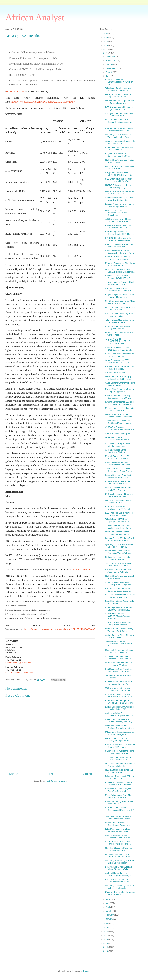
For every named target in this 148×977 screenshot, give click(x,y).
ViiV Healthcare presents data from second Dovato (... (118, 682)
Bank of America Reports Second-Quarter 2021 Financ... (120, 745)
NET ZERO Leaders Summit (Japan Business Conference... (120, 270)
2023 (105, 45)
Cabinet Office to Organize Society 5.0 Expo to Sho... (118, 739)
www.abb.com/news (82, 569)
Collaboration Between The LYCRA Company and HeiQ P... (120, 720)
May (108, 903)
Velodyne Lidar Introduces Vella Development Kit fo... (119, 114)
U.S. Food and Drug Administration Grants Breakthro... (116, 212)
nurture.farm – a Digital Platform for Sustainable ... (119, 636)
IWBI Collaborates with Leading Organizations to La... (119, 108)
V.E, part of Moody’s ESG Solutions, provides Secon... (118, 173)
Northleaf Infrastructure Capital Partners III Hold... (118, 501)
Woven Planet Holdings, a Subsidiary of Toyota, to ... (117, 823)
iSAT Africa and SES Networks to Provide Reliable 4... (119, 764)
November (111, 60)
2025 (105, 37)
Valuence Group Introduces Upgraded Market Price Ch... (119, 657)
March (109, 911)
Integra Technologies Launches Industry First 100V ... (119, 802)
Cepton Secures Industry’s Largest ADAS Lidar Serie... (118, 855)
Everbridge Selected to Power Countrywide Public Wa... (118, 608)
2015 (105, 943)
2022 (105, 49)
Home (50, 774)
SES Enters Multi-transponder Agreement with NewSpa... (118, 180)
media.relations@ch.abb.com (18, 662)
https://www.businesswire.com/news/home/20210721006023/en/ (43, 101)
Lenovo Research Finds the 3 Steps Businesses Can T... (118, 476)
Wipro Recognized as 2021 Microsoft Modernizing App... (119, 361)
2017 (105, 935)
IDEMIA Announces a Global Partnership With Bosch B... (118, 830)
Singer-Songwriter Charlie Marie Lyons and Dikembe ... (119, 295)
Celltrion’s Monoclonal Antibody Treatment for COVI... (119, 630)
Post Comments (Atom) (56, 781)
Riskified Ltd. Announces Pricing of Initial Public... (119, 161)
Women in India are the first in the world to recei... (120, 333)
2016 (105, 939)
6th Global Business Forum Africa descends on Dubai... (120, 302)
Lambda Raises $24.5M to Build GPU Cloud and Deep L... (119, 539)
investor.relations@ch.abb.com (19, 673)
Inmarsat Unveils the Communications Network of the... (119, 81)
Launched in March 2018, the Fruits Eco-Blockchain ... (118, 790)
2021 (105, 53)
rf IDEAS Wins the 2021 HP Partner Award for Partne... (118, 842)
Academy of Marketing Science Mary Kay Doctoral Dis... (119, 198)
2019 (105, 927)
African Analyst (34, 17)
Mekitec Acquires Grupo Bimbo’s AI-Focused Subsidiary (119, 102)
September (111, 68)
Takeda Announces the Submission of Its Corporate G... (118, 643)
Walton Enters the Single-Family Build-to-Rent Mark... (119, 192)
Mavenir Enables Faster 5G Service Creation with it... (117, 457)
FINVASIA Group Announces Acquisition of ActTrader (118, 570)
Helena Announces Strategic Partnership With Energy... (118, 533)
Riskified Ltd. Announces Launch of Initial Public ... (119, 577)
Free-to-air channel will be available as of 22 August (117, 507)
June (108, 899)
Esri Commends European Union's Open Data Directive (119, 701)
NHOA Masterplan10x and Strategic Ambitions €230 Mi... (119, 415)
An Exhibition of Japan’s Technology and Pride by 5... (119, 874)
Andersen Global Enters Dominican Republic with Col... (120, 714)
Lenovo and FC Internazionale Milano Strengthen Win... (118, 868)
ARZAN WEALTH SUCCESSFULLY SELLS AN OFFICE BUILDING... (119, 341)
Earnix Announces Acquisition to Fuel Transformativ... (119, 355)
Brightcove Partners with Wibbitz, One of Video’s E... (120, 777)
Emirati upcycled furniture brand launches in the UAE (119, 708)
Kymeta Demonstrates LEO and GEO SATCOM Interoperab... (119, 403)
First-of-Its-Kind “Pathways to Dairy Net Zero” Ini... (118, 327)
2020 (105, 923)
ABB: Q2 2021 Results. (115, 373)
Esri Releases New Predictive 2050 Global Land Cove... (118, 670)
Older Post (87, 774)
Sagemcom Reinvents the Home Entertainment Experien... (119, 752)
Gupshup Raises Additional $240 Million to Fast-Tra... (119, 167)
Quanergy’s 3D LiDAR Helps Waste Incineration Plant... (118, 136)
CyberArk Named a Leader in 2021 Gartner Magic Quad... (118, 348)
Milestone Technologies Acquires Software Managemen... (119, 733)
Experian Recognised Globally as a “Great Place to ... (120, 264)
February (110, 915)
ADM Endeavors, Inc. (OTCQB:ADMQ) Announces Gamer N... (119, 616)
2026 (105, 33)
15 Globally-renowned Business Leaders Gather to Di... (119, 495)
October (109, 64)
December (111, 56)
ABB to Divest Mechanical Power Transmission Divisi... (119, 321)
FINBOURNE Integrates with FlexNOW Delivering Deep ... (119, 239)
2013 (105, 951)
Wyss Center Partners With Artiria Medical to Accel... (120, 384)
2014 (105, 947)
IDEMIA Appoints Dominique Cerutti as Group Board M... (118, 589)
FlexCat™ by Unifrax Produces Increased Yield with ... (119, 245)
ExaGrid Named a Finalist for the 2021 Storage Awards (119, 205)
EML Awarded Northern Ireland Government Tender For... (119, 129)
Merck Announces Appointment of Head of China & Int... (120, 409)
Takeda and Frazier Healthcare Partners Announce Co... (119, 89)
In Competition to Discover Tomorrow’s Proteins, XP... (118, 880)
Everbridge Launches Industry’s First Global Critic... (119, 148)
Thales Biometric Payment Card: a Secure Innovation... (119, 283)
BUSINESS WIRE (15, 91)
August (109, 72)
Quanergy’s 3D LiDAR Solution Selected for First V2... (119, 545)
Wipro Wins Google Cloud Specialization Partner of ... (118, 438)
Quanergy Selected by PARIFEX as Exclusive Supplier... (119, 861)
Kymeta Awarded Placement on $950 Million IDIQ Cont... (119, 482)
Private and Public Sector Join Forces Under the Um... (118, 226)
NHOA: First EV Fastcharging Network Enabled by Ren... (118, 377)
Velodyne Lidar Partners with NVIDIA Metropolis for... (118, 758)
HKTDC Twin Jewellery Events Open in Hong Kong (118, 186)
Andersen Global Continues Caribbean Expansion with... (118, 422)
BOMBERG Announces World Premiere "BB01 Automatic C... (120, 783)
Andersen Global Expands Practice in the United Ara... (118, 463)
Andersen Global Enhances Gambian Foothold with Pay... (119, 251)
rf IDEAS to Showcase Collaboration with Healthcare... (120, 428)
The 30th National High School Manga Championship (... (118, 623)
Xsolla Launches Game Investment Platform (115, 451)
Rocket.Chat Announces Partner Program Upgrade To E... (119, 390)
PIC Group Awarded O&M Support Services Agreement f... (119, 122)
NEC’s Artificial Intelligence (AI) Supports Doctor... (119, 771)
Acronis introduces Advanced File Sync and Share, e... (120, 142)
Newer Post (13, 774)
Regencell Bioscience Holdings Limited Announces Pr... (119, 651)
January (109, 919)
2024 (105, 41)
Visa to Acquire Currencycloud (118, 433)
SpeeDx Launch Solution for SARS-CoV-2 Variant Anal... (118, 258)
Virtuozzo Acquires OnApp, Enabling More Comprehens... (119, 583)
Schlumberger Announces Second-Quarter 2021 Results (119, 233)
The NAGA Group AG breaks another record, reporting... (118, 526)
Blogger (86, 971)
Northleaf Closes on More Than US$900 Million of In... (119, 849)
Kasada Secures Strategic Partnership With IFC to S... (118, 277)
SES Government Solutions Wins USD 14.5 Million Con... (120, 596)
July (108, 76)
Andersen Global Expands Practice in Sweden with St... (119, 836)
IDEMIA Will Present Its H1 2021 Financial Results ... (119, 367)
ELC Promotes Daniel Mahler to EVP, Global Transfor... (119, 514)
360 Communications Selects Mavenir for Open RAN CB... (119, 817)
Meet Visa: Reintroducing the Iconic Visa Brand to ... (118, 489)
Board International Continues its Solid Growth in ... (119, 602)
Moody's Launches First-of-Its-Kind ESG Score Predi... (118, 796)
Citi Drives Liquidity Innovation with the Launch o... (118, 444)
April (108, 907)
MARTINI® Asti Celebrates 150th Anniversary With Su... (119, 663)
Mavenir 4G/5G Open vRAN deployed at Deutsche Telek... (119, 695)
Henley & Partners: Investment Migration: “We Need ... (118, 95)
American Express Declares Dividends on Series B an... (118, 470)
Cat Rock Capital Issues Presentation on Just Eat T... (118, 289)
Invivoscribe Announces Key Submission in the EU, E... (118, 396)
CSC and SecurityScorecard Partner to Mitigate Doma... (118, 689)
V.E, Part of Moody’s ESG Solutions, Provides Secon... (119, 154)
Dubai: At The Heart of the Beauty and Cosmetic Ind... (120, 893)
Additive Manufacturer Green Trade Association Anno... (118, 220)
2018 (105, 931)
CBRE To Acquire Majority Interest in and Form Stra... (120, 308)
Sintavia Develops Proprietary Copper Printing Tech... (118, 558)
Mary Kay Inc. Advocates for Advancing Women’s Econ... (118, 552)
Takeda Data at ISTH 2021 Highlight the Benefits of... (117, 520)
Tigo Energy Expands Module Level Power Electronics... (118, 564)
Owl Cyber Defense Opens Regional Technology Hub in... (119, 726)
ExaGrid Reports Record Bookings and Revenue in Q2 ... (119, 810)
